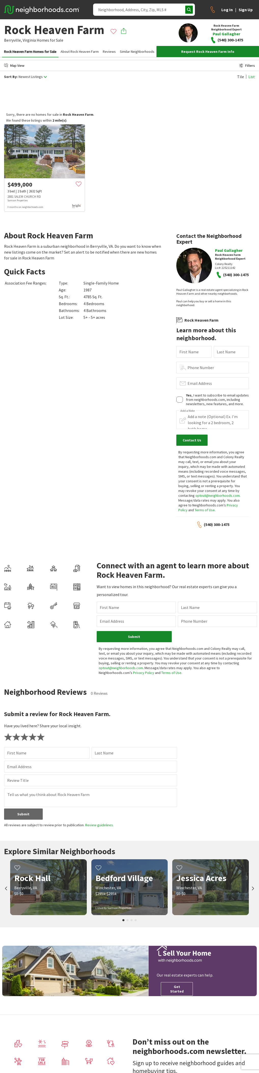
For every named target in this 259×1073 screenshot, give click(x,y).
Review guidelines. (99, 825)
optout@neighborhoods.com (217, 495)
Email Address (200, 383)
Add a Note (187, 410)
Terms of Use (205, 510)
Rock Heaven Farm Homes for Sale (30, 51)
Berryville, (13, 40)
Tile (240, 77)
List (251, 77)
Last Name (226, 352)
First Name (189, 352)
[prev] (9, 151)
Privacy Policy (143, 672)
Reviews (109, 51)
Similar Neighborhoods (137, 51)
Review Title (18, 780)
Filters (247, 65)
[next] (80, 151)
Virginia (29, 40)
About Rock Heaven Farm (80, 51)
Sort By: (11, 77)
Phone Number (201, 368)
